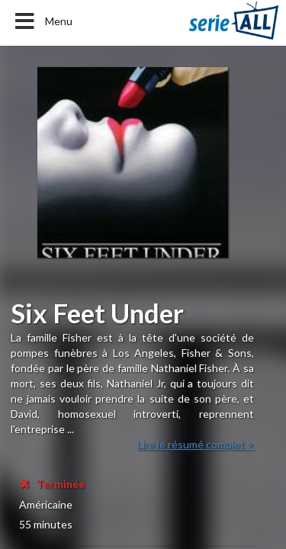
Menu (42, 21)
